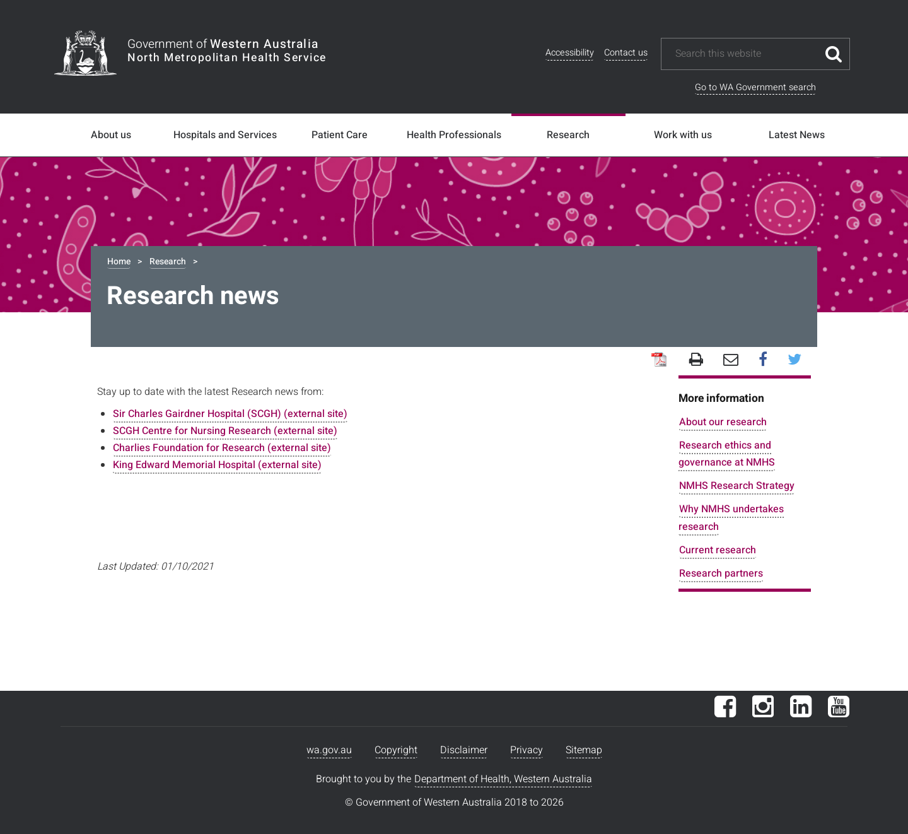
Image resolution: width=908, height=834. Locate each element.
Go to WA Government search (755, 87)
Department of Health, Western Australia (503, 779)
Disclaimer (463, 750)
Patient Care (339, 135)
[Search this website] (746, 54)
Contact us (626, 52)
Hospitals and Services (225, 135)
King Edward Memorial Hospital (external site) (217, 465)
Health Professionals (454, 135)
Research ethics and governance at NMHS (726, 454)
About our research (723, 422)
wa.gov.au (329, 750)
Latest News (797, 135)
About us (111, 135)
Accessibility (569, 52)
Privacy (526, 750)
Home (119, 261)
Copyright (396, 750)
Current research (717, 550)
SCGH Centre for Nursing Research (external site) (225, 430)
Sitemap (584, 750)
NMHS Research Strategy (736, 485)
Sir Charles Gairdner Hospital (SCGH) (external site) (230, 413)
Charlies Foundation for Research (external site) (222, 447)
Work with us (683, 135)
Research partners (721, 573)
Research (568, 135)
